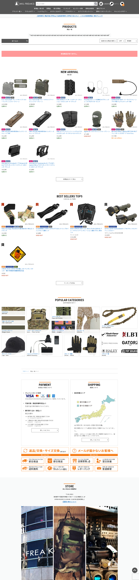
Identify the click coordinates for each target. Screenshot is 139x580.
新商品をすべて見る (69, 179)
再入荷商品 (57, 8)
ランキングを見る (69, 283)
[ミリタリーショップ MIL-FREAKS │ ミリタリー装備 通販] (24, 4)
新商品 (49, 8)
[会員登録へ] (104, 4)
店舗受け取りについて (69, 502)
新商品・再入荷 (39, 8)
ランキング (66, 8)
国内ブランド (101, 8)
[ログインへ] (114, 4)
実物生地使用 (90, 8)
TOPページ (26, 371)
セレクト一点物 (78, 8)
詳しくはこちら (45, 430)
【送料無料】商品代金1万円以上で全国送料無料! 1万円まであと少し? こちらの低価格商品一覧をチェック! (69, 16)
